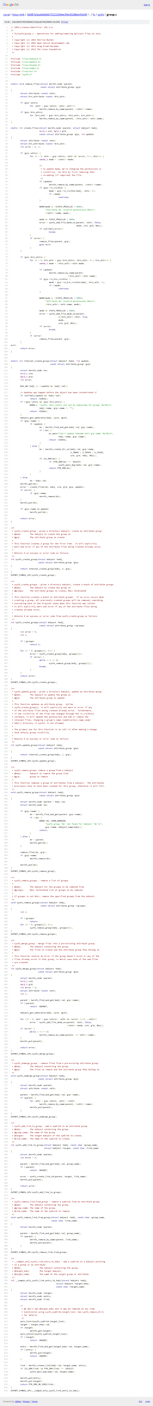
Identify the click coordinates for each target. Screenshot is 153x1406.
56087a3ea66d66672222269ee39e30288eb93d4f (57, 14)
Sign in (147, 4)
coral (6, 14)
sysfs (101, 14)
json (147, 1401)
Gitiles (18, 1401)
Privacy (26, 1401)
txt (140, 1401)
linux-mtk (18, 14)
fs (94, 14)
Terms (34, 1401)
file (64, 22)
